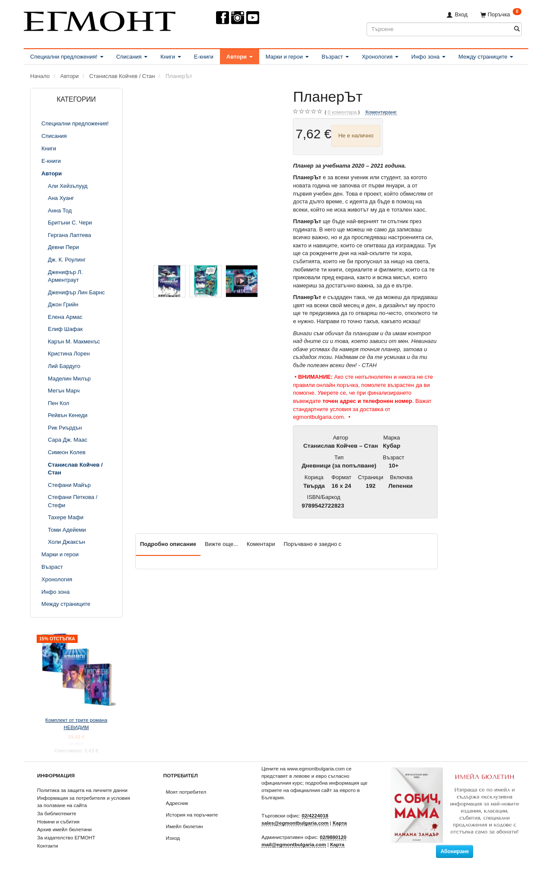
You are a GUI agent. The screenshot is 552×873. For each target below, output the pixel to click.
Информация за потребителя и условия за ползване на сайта (83, 801)
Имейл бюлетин (184, 826)
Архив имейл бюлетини (64, 829)
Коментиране (380, 112)
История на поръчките (192, 814)
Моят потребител (186, 792)
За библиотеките (56, 813)
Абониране (454, 851)
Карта (339, 823)
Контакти (47, 845)
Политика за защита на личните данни (82, 790)
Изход (173, 838)
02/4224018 (315, 815)
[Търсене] (517, 29)
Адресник (177, 803)
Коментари (261, 544)
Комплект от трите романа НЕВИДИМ (76, 723)
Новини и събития (58, 821)
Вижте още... (221, 544)
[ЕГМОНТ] (100, 19)
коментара (342, 112)
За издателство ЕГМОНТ (66, 837)
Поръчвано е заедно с (313, 544)
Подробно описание (168, 544)
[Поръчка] (501, 14)
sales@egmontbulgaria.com (295, 823)
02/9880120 (333, 837)
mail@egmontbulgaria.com (293, 844)
